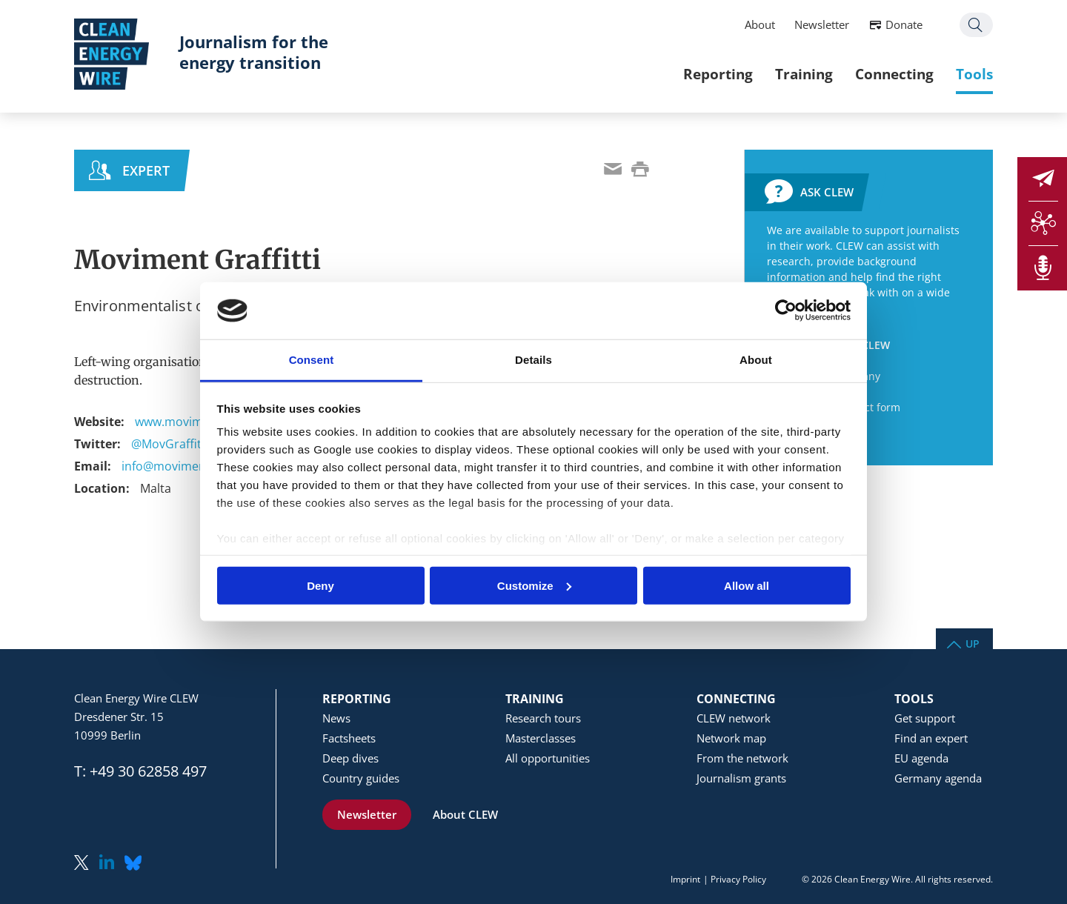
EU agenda (921, 758)
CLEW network (734, 718)
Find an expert (931, 738)
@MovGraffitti (170, 444)
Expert (146, 170)
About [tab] (755, 359)
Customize (534, 585)
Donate (904, 24)
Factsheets (349, 738)
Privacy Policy (738, 879)
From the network (742, 758)
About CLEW (465, 814)
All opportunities (547, 758)
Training (804, 74)
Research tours (543, 718)
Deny (320, 585)
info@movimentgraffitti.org (198, 466)
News (336, 718)
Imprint (685, 879)
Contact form (868, 407)
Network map (731, 738)
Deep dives (350, 758)
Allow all (746, 585)
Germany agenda (938, 778)
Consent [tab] (311, 359)
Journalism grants (741, 778)
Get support (924, 718)
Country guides (360, 778)
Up (972, 643)
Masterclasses (540, 738)
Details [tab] (533, 359)
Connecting (894, 74)
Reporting (718, 74)
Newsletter (821, 24)
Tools (974, 74)
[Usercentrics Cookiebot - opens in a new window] (786, 310)
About (760, 24)
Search (976, 25)
